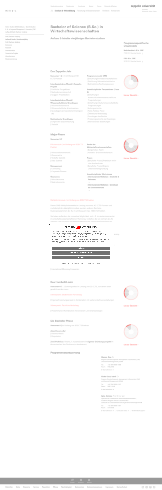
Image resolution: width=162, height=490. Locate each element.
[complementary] (50, 224)
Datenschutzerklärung (57, 243)
